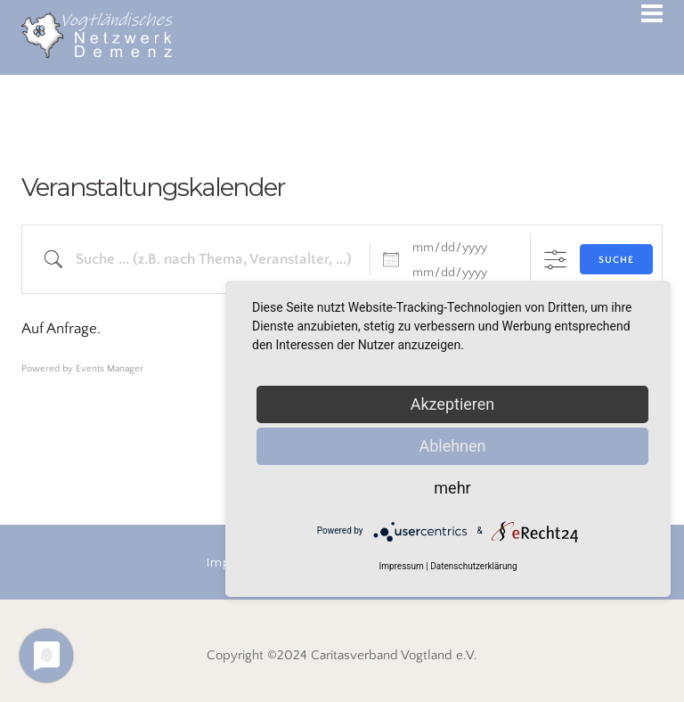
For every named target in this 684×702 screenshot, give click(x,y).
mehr (452, 487)
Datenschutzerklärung (473, 566)
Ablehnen (452, 446)
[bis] (460, 273)
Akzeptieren (453, 404)
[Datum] (460, 248)
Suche (616, 260)
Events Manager (109, 368)
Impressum (401, 566)
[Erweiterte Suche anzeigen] (555, 260)
